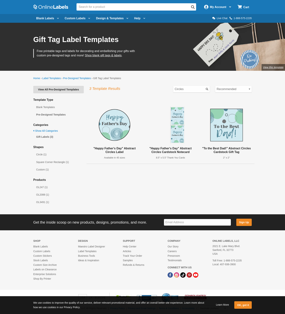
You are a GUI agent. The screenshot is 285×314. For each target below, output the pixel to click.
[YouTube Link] (195, 274)
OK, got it (243, 305)
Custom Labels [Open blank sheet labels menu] (77, 18)
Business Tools (86, 255)
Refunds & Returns (133, 264)
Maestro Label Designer (91, 246)
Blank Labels (40, 246)
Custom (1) (42, 169)
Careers (172, 251)
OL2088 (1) (42, 194)
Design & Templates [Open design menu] (112, 18)
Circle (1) (41, 154)
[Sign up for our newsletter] (197, 222)
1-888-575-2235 (241, 18)
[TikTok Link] (183, 274)
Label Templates (51, 78)
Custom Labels (41, 251)
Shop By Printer (42, 278)
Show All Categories (45, 130)
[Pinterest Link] (190, 274)
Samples (128, 260)
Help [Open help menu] (139, 18)
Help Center (130, 246)
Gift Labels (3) (44, 136)
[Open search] (193, 7)
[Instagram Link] (177, 274)
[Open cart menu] (243, 7)
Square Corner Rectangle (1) (52, 162)
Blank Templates (45, 107)
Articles (127, 251)
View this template (273, 67)
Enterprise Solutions (44, 274)
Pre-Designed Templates (77, 78)
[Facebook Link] (171, 274)
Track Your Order (132, 255)
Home (36, 78)
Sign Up (244, 222)
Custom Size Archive (45, 264)
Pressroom (174, 255)
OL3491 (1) (42, 202)
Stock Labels (40, 260)
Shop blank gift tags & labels (103, 55)
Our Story (173, 246)
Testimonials (175, 260)
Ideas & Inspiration (88, 260)
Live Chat (219, 18)
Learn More (222, 304)
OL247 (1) (42, 187)
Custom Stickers (42, 255)
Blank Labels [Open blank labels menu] (47, 18)
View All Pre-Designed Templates (58, 89)
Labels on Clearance (45, 269)
